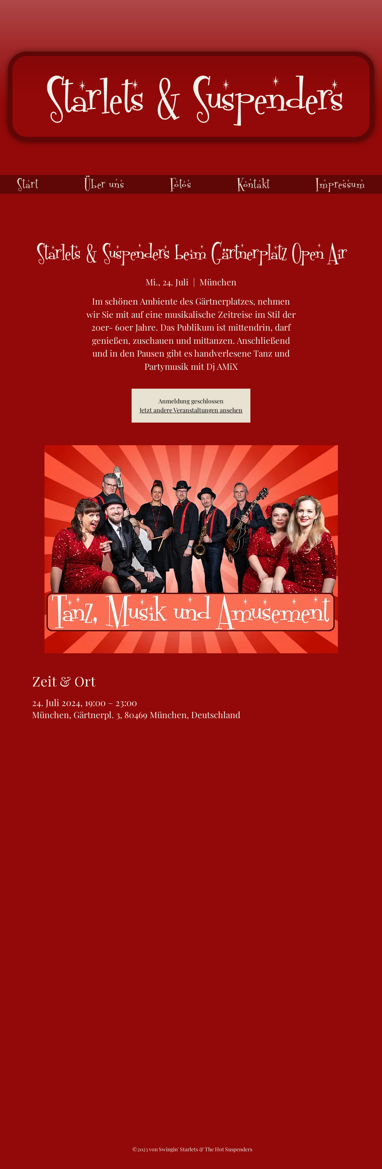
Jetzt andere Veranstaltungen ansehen (191, 410)
